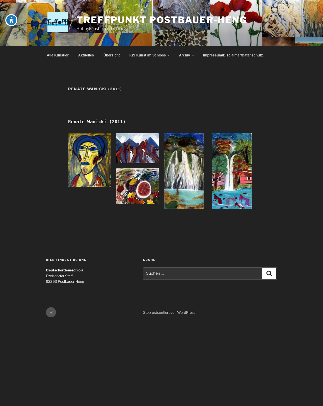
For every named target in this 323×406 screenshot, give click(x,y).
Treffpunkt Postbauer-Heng (161, 19)
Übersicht (111, 55)
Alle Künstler (58, 55)
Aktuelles (86, 55)
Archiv (187, 55)
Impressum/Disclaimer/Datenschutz (233, 55)
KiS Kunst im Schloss (150, 55)
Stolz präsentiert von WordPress (169, 312)
